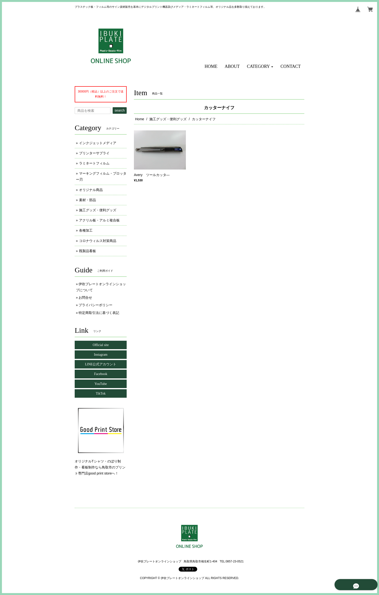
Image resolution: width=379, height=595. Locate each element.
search (120, 110)
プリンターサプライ (94, 153)
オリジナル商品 (91, 190)
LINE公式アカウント (101, 364)
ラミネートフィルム (94, 163)
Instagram (101, 354)
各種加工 (86, 230)
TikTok (101, 393)
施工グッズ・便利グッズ (168, 119)
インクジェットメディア (97, 143)
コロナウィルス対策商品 (97, 241)
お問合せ (85, 297)
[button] (260, 66)
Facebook (100, 374)
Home (139, 119)
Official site (101, 345)
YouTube (101, 384)
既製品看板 (87, 251)
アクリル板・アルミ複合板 (99, 220)
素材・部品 (87, 200)
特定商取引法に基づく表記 (99, 313)
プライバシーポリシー (95, 305)
